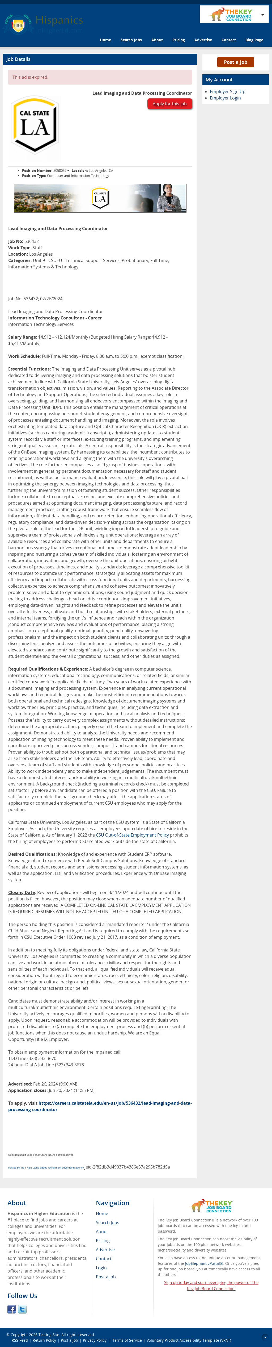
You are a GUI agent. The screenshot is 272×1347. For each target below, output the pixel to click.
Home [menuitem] (102, 1213)
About (157, 39)
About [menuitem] (102, 1231)
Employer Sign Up (227, 91)
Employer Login (225, 98)
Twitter (22, 1309)
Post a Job (235, 62)
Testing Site (49, 1334)
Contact (229, 39)
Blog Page (254, 39)
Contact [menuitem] (104, 1259)
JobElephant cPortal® (204, 1263)
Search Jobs (131, 39)
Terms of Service (127, 1340)
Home (105, 39)
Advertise (203, 39)
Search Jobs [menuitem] (107, 1222)
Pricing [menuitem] (103, 1241)
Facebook (11, 1309)
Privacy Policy (95, 1340)
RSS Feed (20, 1340)
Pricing (178, 39)
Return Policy (44, 1340)
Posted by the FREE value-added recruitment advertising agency (46, 1167)
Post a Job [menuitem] (106, 1277)
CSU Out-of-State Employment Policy (132, 835)
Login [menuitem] (101, 1268)
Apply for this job (170, 104)
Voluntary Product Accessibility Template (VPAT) (189, 1340)
